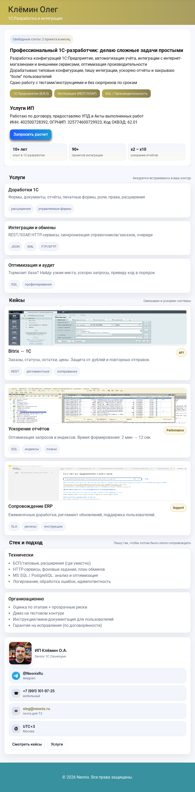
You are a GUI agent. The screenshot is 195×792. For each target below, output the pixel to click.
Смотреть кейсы (27, 744)
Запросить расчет (30, 134)
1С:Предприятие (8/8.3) (31, 93)
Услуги (57, 744)
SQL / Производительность (126, 93)
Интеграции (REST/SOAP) (77, 93)
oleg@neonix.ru (36, 708)
